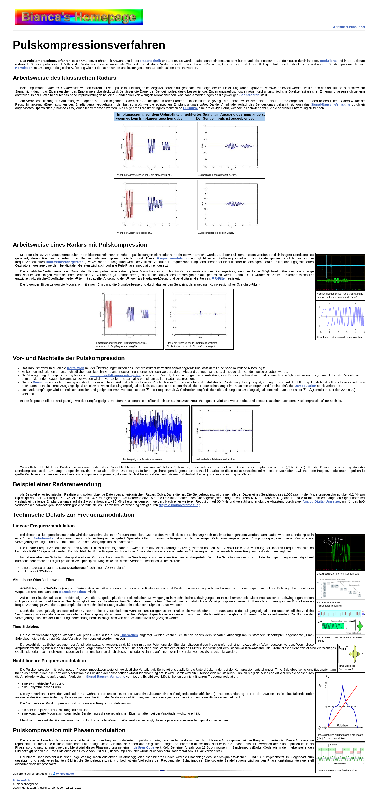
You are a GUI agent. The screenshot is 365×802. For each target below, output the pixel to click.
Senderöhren (249, 95)
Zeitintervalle (43, 538)
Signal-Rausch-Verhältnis (330, 104)
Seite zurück (21, 780)
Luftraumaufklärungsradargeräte (115, 375)
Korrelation (23, 68)
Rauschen (40, 382)
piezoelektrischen (72, 592)
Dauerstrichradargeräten (64, 262)
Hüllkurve (190, 108)
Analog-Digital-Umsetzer (321, 501)
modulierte (328, 60)
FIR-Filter (219, 278)
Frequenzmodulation (173, 258)
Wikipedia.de (65, 773)
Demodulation (305, 386)
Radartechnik (150, 60)
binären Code (143, 747)
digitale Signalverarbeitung (179, 505)
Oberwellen (129, 635)
